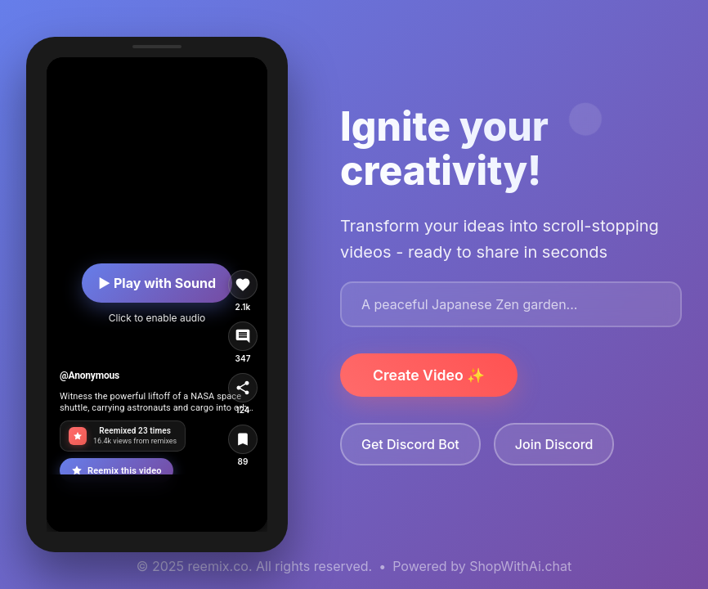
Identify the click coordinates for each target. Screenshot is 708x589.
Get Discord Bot (410, 444)
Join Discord (554, 444)
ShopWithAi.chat (520, 566)
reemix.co (218, 566)
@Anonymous (89, 375)
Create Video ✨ (429, 375)
